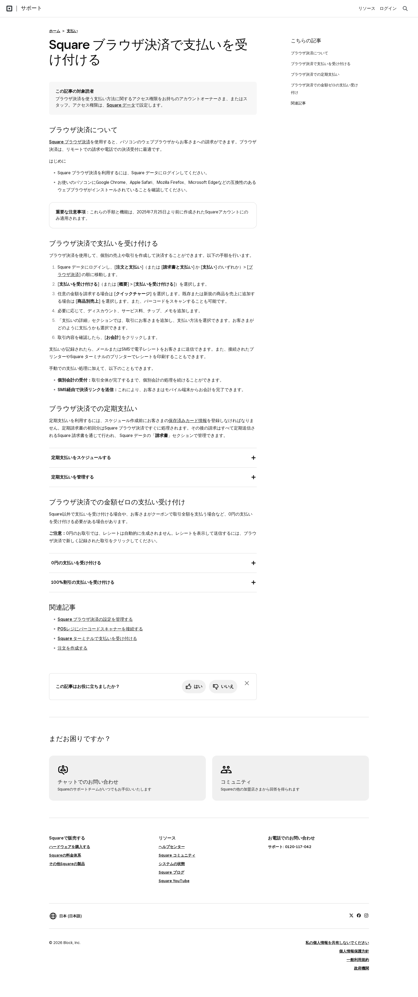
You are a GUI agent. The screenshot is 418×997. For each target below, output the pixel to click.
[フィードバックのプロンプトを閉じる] (247, 683)
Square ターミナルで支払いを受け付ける (97, 638)
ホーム (54, 31)
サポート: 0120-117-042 (289, 847)
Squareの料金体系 (65, 855)
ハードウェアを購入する (69, 847)
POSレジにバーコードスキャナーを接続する (100, 628)
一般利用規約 (358, 960)
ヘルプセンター (172, 847)
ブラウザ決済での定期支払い (315, 74)
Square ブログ (171, 872)
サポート (31, 8)
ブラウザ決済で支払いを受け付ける (322, 64)
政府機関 (361, 968)
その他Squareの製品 (67, 864)
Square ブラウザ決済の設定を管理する (95, 619)
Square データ (121, 105)
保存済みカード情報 (187, 420)
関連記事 (298, 103)
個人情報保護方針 (354, 951)
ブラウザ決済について (310, 53)
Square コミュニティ (177, 855)
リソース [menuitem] (366, 8)
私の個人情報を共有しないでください (337, 943)
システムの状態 (172, 864)
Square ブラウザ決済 (69, 141)
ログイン (388, 8)
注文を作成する (72, 648)
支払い (72, 31)
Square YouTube (174, 881)
